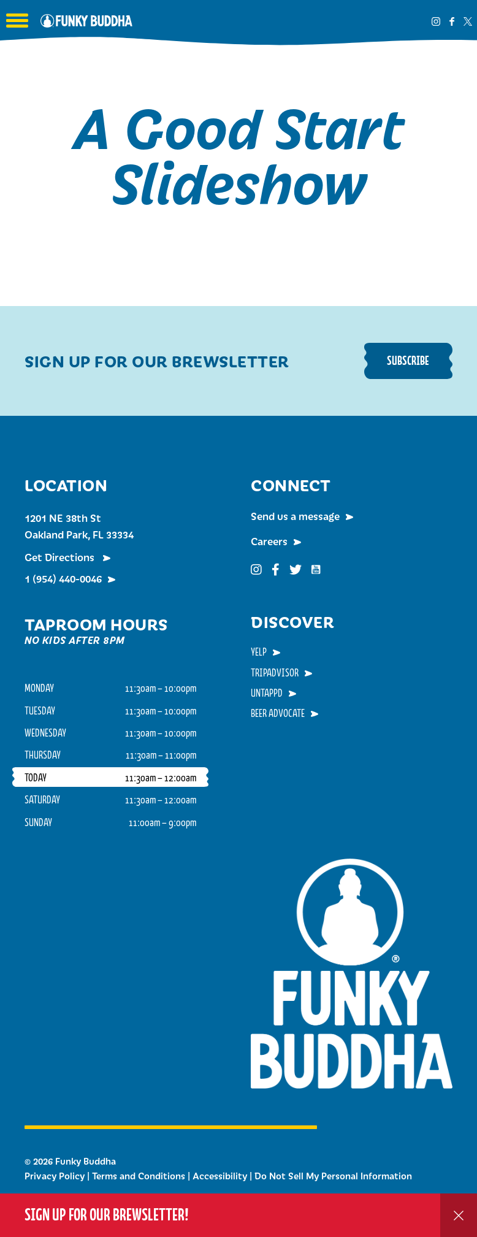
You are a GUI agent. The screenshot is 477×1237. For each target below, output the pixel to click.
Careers (269, 541)
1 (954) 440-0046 (63, 578)
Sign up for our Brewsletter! (107, 1214)
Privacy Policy (55, 1176)
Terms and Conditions (138, 1176)
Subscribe (408, 360)
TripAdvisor (275, 672)
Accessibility (220, 1176)
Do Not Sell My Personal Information (333, 1176)
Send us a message (295, 515)
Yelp (259, 651)
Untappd (267, 692)
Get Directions (61, 557)
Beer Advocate (278, 712)
